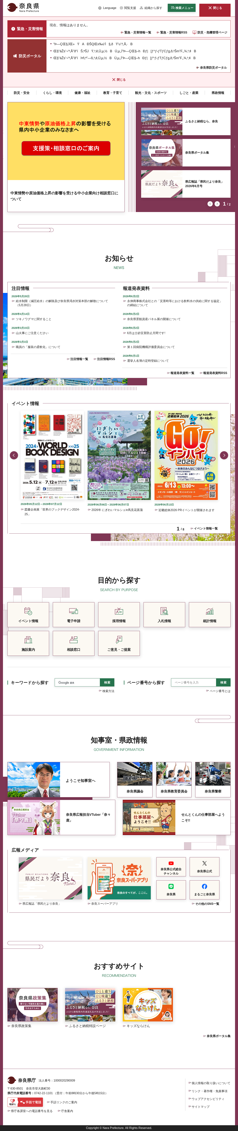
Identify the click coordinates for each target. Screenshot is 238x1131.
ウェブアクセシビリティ (208, 1098)
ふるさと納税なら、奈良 (201, 121)
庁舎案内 (67, 1111)
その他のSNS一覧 (207, 903)
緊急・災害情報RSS (173, 32)
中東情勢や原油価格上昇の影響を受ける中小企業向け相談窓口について (64, 196)
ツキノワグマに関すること (34, 319)
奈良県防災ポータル (213, 67)
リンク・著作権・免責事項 (209, 1091)
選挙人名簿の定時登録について (148, 360)
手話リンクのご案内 (63, 1102)
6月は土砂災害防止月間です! (146, 333)
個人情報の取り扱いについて (211, 1083)
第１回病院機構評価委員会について (151, 347)
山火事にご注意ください (32, 333)
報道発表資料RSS (215, 373)
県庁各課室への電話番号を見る (32, 1111)
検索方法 (108, 691)
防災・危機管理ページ (212, 32)
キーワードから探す (30, 682)
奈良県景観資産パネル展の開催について (154, 319)
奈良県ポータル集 (197, 152)
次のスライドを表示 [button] (217, 203)
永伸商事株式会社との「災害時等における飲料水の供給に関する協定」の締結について (174, 303)
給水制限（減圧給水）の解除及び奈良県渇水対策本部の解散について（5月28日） (62, 303)
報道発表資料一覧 (182, 373)
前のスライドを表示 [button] (210, 203)
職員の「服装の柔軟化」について (38, 347)
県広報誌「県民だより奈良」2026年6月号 (204, 184)
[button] (107, 8)
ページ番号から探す (146, 682)
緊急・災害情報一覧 (137, 32)
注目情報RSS (106, 359)
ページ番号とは (220, 691)
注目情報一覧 (79, 359)
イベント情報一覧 (206, 528)
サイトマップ (201, 1106)
